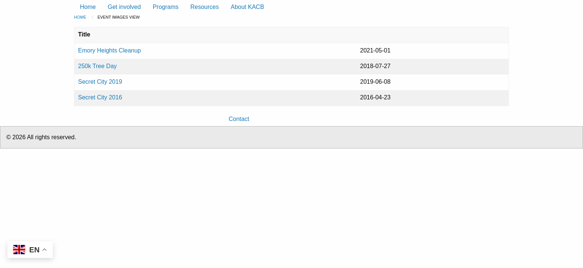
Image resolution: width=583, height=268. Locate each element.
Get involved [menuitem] (124, 7)
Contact (239, 119)
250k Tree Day (97, 66)
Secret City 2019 (100, 82)
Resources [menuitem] (204, 7)
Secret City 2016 (100, 97)
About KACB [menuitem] (247, 7)
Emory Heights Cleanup (109, 50)
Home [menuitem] (88, 7)
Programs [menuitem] (165, 7)
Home (80, 17)
